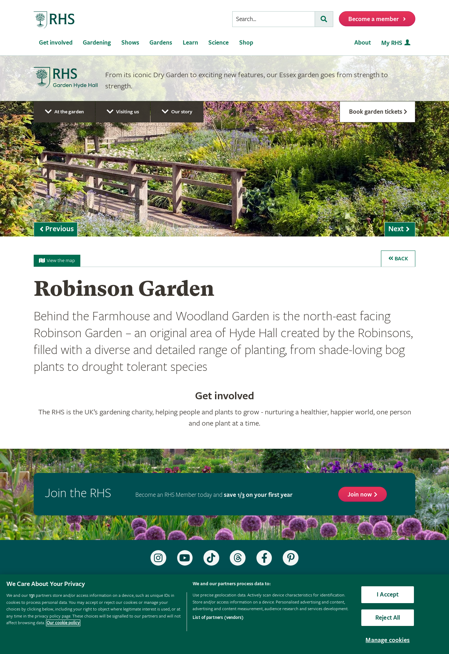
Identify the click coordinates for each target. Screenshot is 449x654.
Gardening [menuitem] (97, 42)
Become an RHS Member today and (214, 495)
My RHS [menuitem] (391, 43)
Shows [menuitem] (130, 42)
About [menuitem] (362, 42)
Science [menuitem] (218, 42)
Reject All (387, 617)
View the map (57, 260)
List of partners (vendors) (218, 617)
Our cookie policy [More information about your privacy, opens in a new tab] (63, 623)
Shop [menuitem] (246, 42)
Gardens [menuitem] (160, 42)
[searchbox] (274, 19)
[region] (224, 614)
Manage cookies (388, 640)
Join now (360, 494)
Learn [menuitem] (190, 42)
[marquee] (224, 146)
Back (398, 258)
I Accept (387, 594)
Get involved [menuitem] (56, 42)
